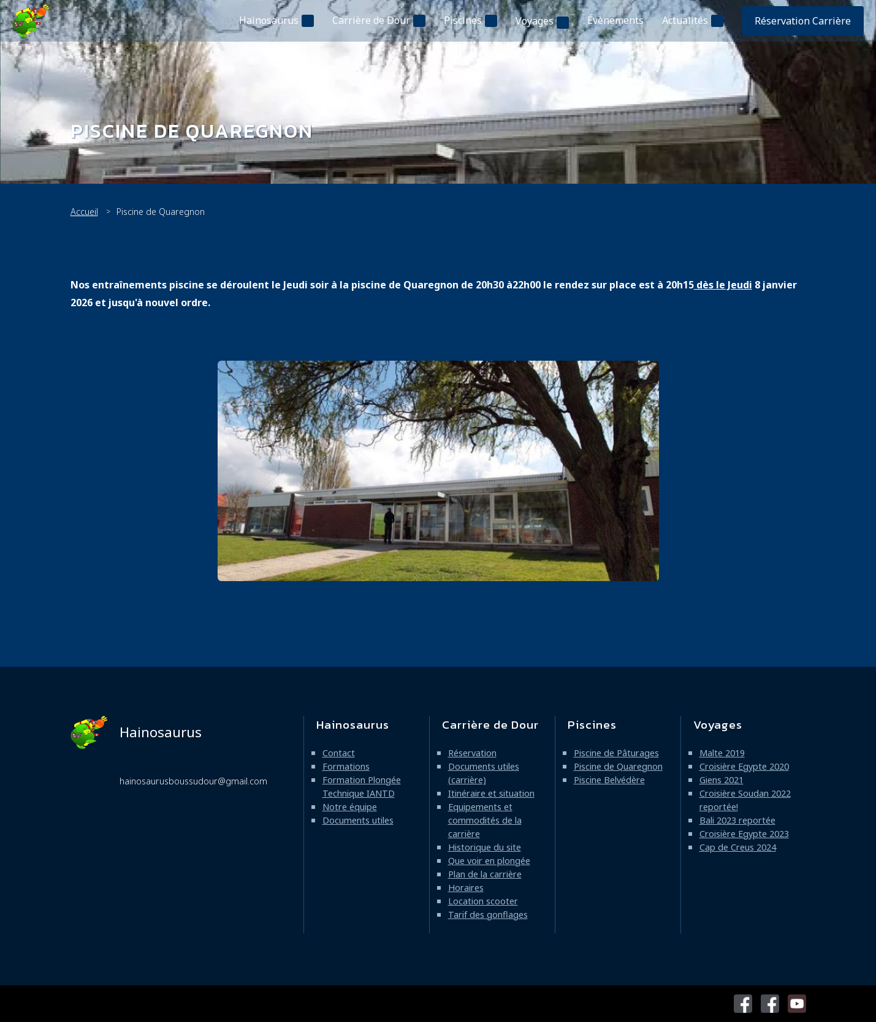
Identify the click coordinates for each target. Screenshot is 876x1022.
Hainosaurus (269, 20)
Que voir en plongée (489, 860)
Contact (338, 753)
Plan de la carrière (485, 874)
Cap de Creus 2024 (737, 847)
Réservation (472, 753)
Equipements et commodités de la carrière (485, 820)
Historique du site (484, 847)
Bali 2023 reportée (737, 820)
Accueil (84, 211)
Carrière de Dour (371, 20)
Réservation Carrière (803, 21)
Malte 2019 (722, 753)
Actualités (685, 20)
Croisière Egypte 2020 (744, 766)
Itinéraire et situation (491, 793)
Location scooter (483, 901)
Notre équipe (349, 807)
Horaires (466, 887)
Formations (346, 766)
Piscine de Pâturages (616, 753)
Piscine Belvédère (609, 780)
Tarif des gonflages (488, 914)
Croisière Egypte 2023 (744, 834)
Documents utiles (358, 820)
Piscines (463, 20)
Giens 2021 (721, 780)
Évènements (615, 20)
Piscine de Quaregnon (618, 766)
